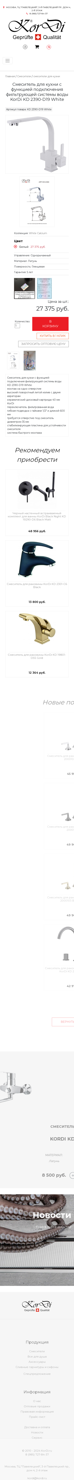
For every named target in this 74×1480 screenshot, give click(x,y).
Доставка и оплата (37, 1436)
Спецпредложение (37, 1379)
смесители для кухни (46, 76)
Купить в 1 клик (53, 336)
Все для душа (37, 1369)
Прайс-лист (37, 1429)
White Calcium (38, 233)
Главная (10, 76)
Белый (23, 246)
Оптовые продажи (37, 1419)
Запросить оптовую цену (43, 344)
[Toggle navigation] (7, 60)
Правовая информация (37, 1424)
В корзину (50, 324)
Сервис (37, 1446)
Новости (37, 1441)
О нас (37, 1414)
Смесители (24, 76)
